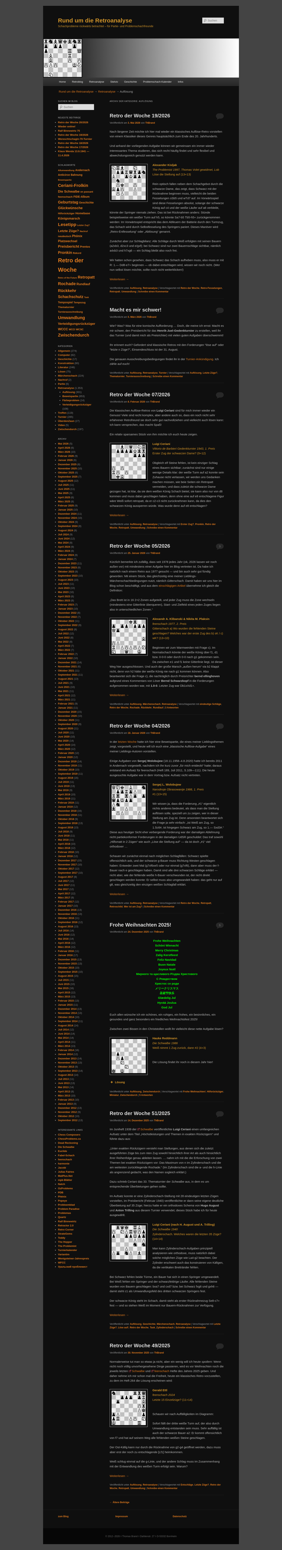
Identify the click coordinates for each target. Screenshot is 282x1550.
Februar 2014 (66, 1050)
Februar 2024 (66, 555)
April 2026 (64, 447)
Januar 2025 (65, 509)
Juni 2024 (64, 538)
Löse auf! (123, 1327)
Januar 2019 (65, 806)
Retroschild (116, 906)
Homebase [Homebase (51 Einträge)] (82, 213)
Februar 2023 (66, 604)
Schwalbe (146, 1129)
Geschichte (130, 81)
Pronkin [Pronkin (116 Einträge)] (65, 253)
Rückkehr (146, 707)
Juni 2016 (64, 934)
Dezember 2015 (67, 959)
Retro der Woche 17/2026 (73, 147)
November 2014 (67, 1013)
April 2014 (64, 1041)
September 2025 (68, 476)
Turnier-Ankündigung (199, 359)
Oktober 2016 (66, 918)
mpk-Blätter (65, 1180)
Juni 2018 (64, 835)
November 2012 (67, 1112)
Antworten (172, 707)
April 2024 (64, 546)
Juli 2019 (63, 781)
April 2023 (64, 596)
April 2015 (64, 992)
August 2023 (65, 579)
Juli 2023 (63, 583)
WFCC (62, 1262)
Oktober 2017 (66, 868)
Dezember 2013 (67, 1058)
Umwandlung (128, 291)
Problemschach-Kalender (157, 81)
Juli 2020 (63, 732)
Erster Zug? (187, 524)
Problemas (64, 1213)
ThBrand (150, 122)
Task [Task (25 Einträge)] (86, 297)
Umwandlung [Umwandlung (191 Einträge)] (71, 317)
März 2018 (64, 847)
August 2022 (65, 629)
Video (61, 425)
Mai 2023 (63, 592)
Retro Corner (66, 1229)
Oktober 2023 (66, 571)
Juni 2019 (64, 786)
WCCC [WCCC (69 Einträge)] (63, 329)
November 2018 (67, 814)
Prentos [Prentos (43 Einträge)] (85, 246)
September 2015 (68, 971)
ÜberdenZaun (66, 421)
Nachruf (63, 379)
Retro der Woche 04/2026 (140, 726)
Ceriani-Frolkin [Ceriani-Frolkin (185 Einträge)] (73, 185)
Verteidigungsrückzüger (76, 404)
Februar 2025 (66, 505)
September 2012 (68, 1120)
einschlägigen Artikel (172, 585)
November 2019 (67, 765)
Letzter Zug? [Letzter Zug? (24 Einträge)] (83, 225)
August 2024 (65, 530)
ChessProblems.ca (69, 1138)
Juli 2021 (63, 682)
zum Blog (63, 1516)
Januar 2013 (65, 1103)
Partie (61, 383)
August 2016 (65, 926)
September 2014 (68, 1021)
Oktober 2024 (66, 522)
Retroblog (77, 81)
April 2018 (64, 843)
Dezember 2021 (67, 662)
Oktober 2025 (66, 472)
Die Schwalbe (66, 1147)
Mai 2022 (63, 641)
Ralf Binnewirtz (67, 1221)
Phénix (62, 1196)
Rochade (135, 707)
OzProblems (65, 1188)
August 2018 (65, 827)
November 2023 (67, 567)
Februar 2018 (66, 852)
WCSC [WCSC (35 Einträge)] (80, 329)
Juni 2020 (64, 736)
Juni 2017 (64, 885)
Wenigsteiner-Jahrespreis (73, 1258)
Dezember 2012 (67, 1107)
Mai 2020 (63, 740)
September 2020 (68, 724)
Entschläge (187, 1484)
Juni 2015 (64, 984)
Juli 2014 (63, 1029)
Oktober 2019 (66, 769)
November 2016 (67, 913)
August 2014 (65, 1025)
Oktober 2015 (66, 967)
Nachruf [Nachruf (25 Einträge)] (84, 231)
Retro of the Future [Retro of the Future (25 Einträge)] (67, 278)
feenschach (161, 1371)
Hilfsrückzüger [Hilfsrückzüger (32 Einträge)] (66, 213)
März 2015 (64, 996)
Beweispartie (70, 396)
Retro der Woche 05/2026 (140, 546)
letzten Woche (127, 741)
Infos (180, 81)
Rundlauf (158, 707)
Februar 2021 (66, 703)
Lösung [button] (117, 1082)
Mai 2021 (63, 691)
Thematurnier (117, 376)
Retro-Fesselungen (211, 288)
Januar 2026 (65, 460)
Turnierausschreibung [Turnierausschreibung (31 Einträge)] (70, 312)
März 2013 (64, 1095)
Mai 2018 (63, 839)
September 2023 (68, 575)
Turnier (163, 372)
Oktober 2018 (66, 819)
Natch (61, 1184)
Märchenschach (152, 704)
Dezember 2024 (67, 513)
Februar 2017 (66, 901)
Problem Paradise (69, 1208)
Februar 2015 (66, 1000)
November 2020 (67, 715)
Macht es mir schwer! (135, 310)
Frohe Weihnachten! (194, 1091)
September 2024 (68, 526)
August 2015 (65, 975)
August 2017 (65, 876)
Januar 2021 (65, 707)
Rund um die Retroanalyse (95, 20)
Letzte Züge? (210, 372)
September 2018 (68, 823)
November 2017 (67, 864)
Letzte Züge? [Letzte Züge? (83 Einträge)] (68, 231)
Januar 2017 (65, 905)
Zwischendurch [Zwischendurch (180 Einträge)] (73, 335)
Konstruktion (66, 363)
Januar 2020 (65, 757)
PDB (60, 1192)
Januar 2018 (65, 856)
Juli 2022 (63, 633)
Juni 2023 (64, 588)
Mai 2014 (63, 1037)
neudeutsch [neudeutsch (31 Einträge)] (64, 236)
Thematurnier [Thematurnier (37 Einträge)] (66, 307)
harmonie (64, 1163)
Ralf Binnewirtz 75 (69, 130)
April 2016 (64, 942)
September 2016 (68, 922)
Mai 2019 (63, 790)
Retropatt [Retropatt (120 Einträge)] (86, 277)
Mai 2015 (63, 988)
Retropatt (115, 291)
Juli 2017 (63, 880)
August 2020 (65, 728)
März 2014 (64, 1046)
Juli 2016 (63, 930)
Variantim (64, 1254)
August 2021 (65, 678)
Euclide (62, 1151)
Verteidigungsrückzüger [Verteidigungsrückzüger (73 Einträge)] (76, 324)
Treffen (62, 412)
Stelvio (114, 81)
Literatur (63, 367)
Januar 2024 (65, 559)
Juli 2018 (63, 831)
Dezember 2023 (67, 563)
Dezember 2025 (67, 464)
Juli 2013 (63, 1079)
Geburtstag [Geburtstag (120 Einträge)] (68, 202)
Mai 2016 (63, 938)
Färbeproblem (71, 400)
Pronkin (199, 524)
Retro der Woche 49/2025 (140, 1345)
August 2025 (65, 480)
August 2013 (65, 1074)
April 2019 (64, 794)
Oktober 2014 (66, 1017)
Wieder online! (66, 126)
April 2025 (64, 497)
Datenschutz (180, 1516)
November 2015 (67, 963)
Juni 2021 (64, 687)
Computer (64, 355)
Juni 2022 (64, 637)
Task (152, 1327)
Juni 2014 (64, 1033)
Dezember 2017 (67, 860)
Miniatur (114, 1095)
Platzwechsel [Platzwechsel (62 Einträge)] (67, 241)
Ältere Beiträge (119, 1502)
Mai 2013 (63, 1087)
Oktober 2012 (66, 1116)
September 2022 (68, 625)
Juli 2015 (63, 980)
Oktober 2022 (66, 621)
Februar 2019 (66, 802)
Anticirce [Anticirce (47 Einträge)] (64, 174)
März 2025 (64, 501)
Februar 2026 (66, 455)
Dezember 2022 (67, 612)
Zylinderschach (165, 1327)
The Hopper (65, 1241)
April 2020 (64, 744)
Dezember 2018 (67, 810)
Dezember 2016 (67, 909)
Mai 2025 (63, 493)
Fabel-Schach (66, 1155)
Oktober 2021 (66, 670)
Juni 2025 (64, 489)
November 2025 (67, 468)
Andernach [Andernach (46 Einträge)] (82, 170)
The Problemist (67, 1246)
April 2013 (64, 1091)
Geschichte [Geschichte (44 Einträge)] (86, 202)
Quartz (62, 1217)
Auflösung (135, 288)
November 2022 (67, 616)
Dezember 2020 (67, 711)
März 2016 (64, 947)
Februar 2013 (66, 1099)
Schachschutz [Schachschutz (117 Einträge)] (70, 297)
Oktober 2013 (66, 1066)
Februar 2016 (66, 951)
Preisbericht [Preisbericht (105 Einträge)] (68, 246)
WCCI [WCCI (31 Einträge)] (72, 329)
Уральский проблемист (72, 1266)
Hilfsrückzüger (215, 1091)
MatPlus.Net (65, 1175)
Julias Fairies (66, 1171)
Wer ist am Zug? (133, 906)
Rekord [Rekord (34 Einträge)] (77, 253)
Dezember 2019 (67, 761)
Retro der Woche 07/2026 (140, 394)
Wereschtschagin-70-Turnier (75, 139)
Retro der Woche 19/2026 (140, 116)
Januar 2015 (65, 1004)
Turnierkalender (67, 1250)
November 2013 (67, 1062)
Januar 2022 (65, 658)
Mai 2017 (63, 889)
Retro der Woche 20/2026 (73, 122)
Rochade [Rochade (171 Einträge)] (67, 283)
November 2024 (67, 517)
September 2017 (68, 872)
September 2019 (68, 773)
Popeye (62, 1200)
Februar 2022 (66, 654)
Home (62, 81)
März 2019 (64, 798)
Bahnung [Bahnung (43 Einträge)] (76, 174)
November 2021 (67, 666)
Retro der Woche (190, 288)
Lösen (61, 371)
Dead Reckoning (68, 1142)
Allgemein (64, 350)
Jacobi (62, 1167)
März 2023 (64, 600)
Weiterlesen (119, 279)
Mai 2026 (63, 443)
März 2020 (64, 748)
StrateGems (65, 1233)
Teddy (61, 1237)
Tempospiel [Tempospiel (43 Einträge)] (65, 302)
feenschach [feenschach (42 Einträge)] (65, 196)
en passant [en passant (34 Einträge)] (86, 191)
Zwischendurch (151, 1091)
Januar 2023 (65, 608)
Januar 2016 (65, 955)
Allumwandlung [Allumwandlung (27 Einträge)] (66, 170)
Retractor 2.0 (65, 1225)
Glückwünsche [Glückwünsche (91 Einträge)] (70, 208)
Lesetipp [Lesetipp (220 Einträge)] (67, 224)
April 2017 (64, 893)
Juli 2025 (63, 484)
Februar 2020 (66, 753)
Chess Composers (69, 1134)
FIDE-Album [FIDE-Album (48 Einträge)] (81, 196)
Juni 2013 (64, 1083)
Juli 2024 (63, 534)
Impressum (121, 1516)
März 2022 (64, 649)
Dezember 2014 (67, 1008)
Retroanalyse (96, 81)
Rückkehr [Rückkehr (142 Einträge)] (67, 290)
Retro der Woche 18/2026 (73, 143)
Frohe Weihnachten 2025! (140, 925)
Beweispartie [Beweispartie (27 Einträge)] (65, 180)
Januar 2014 (65, 1054)
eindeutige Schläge (210, 704)
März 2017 (64, 897)
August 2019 (65, 777)
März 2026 (64, 451)
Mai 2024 (63, 542)
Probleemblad (66, 1204)
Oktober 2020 (66, 720)
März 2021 (64, 699)
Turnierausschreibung (138, 376)
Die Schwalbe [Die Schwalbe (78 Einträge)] (69, 191)
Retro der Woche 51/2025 (140, 1113)
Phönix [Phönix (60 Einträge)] (77, 236)
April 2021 (64, 695)
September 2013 (68, 1070)
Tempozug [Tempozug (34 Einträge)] (80, 302)
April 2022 (64, 645)
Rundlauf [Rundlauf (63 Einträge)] (83, 284)
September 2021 (68, 674)
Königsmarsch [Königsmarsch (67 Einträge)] (69, 218)
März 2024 (64, 550)
